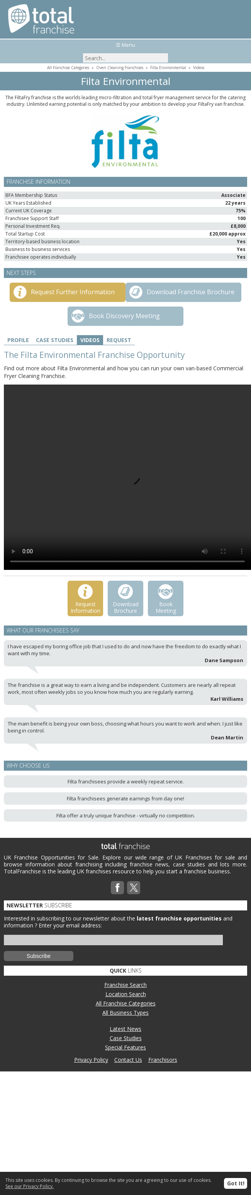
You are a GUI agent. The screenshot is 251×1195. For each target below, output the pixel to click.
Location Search (125, 994)
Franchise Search (125, 984)
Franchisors (162, 1059)
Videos (198, 67)
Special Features (125, 1047)
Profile (18, 340)
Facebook (117, 887)
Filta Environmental (168, 67)
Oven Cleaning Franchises (119, 67)
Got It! (235, 1183)
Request (119, 340)
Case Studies (54, 340)
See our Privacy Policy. (29, 1186)
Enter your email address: (70, 925)
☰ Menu (125, 44)
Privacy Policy (91, 1059)
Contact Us (128, 1059)
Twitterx (133, 887)
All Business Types (125, 1012)
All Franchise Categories (68, 67)
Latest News (125, 1028)
